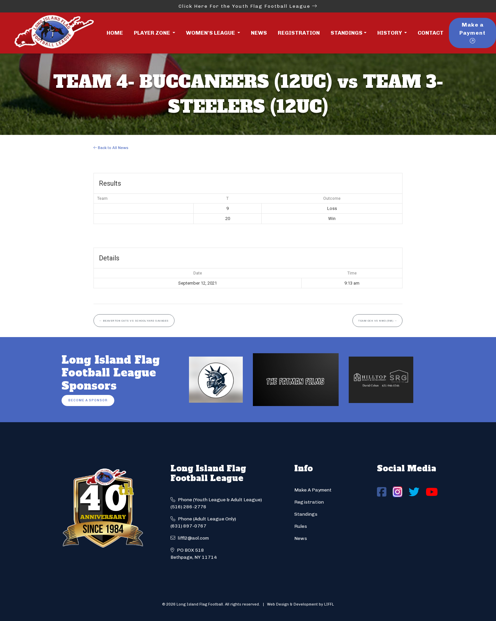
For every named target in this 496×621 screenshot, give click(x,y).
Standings (347, 33)
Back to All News (110, 147)
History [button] (390, 33)
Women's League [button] (211, 33)
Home (115, 33)
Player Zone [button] (152, 33)
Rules (300, 526)
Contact (431, 33)
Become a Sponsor (88, 400)
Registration (299, 33)
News (259, 33)
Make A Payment (313, 490)
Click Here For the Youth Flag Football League (248, 6)
